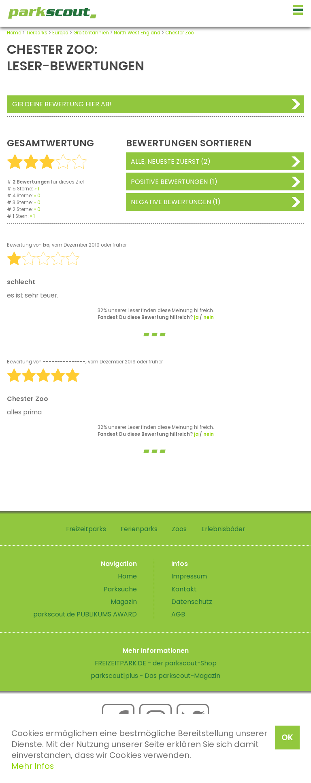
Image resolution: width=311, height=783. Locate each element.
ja (196, 317)
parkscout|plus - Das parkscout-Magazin (155, 675)
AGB (178, 614)
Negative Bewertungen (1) (176, 202)
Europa (60, 33)
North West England (137, 33)
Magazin (124, 601)
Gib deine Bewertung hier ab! (61, 104)
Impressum (189, 576)
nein (208, 317)
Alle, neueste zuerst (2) (171, 161)
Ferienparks (139, 529)
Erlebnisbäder (223, 529)
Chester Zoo (179, 33)
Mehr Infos (32, 766)
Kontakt (184, 589)
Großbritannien (91, 33)
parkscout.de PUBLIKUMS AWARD (85, 614)
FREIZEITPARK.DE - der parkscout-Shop (156, 663)
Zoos (179, 529)
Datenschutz (191, 601)
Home (14, 33)
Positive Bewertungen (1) (174, 181)
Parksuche (120, 589)
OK (287, 737)
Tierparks (36, 33)
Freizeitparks (86, 529)
